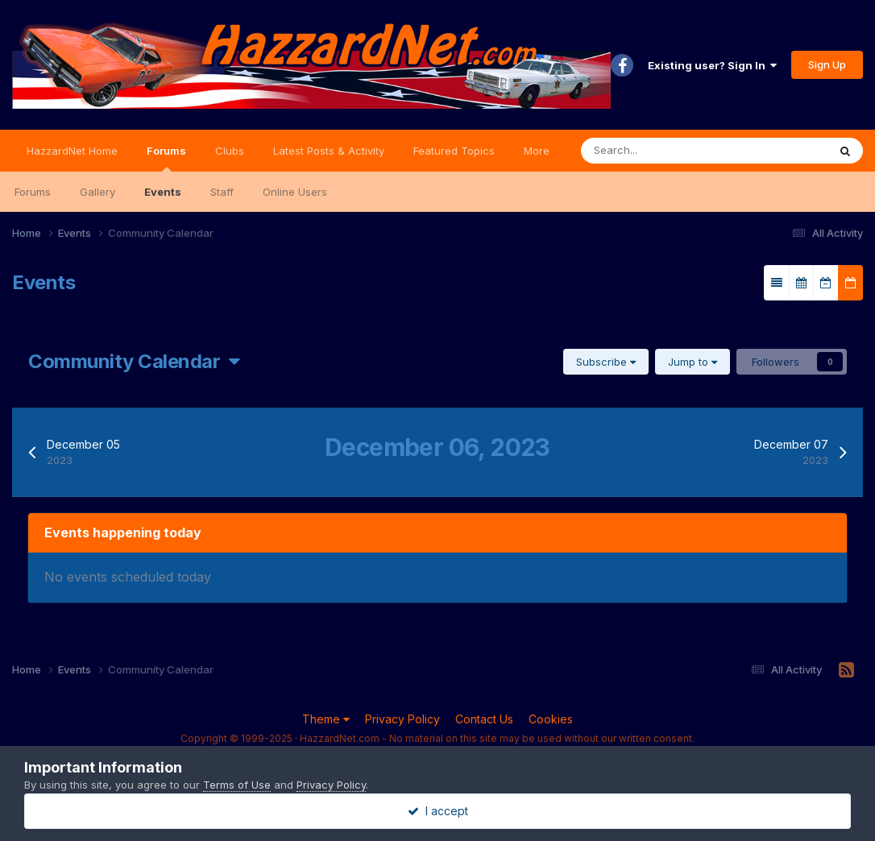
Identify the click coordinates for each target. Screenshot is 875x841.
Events (162, 191)
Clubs (229, 150)
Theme (326, 719)
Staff (222, 191)
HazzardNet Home (72, 150)
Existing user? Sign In (712, 65)
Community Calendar (134, 361)
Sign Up (827, 64)
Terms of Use (237, 784)
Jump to (692, 361)
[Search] (655, 151)
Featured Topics (454, 150)
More (536, 150)
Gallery (97, 191)
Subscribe (606, 361)
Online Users (295, 191)
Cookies (551, 719)
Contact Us (484, 719)
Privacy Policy (402, 719)
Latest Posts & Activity (328, 150)
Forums (166, 158)
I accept (438, 811)
